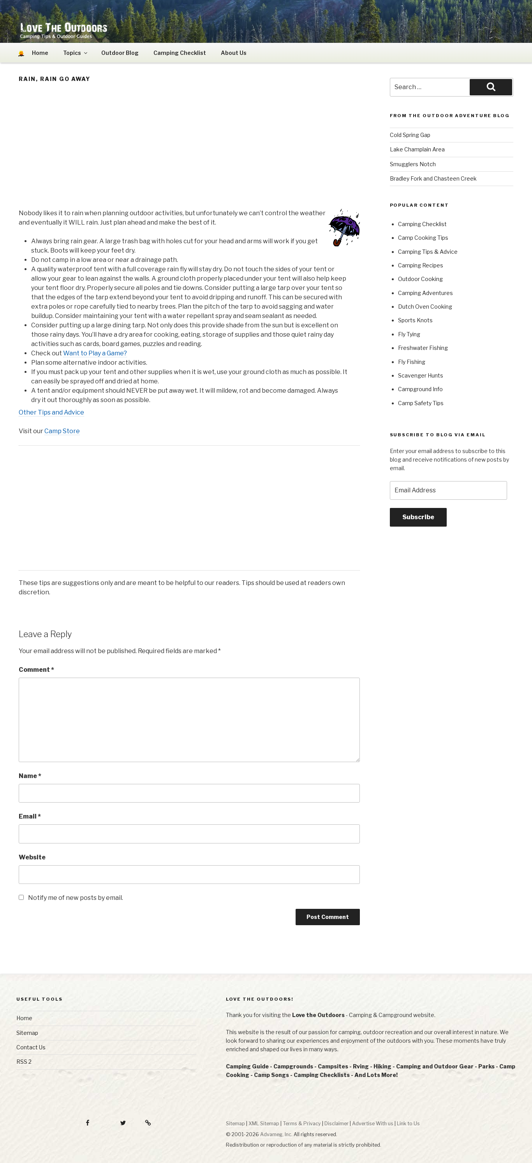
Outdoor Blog (120, 52)
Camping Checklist (179, 52)
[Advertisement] (189, 147)
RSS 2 (24, 1061)
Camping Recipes (420, 265)
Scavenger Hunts (420, 375)
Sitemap (27, 1032)
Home (24, 1018)
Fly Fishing (411, 361)
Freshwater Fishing (423, 347)
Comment (36, 669)
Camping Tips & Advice (428, 251)
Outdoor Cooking (420, 279)
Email (30, 816)
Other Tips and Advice (51, 412)
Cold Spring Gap (410, 135)
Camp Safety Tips (421, 403)
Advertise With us (372, 1123)
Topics (75, 52)
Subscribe (418, 517)
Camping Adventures (425, 293)
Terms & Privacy (302, 1123)
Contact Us (31, 1047)
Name (30, 776)
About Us (234, 52)
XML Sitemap (263, 1123)
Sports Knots (415, 320)
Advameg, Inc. (276, 1134)
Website (32, 857)
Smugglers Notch (413, 164)
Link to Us (408, 1123)
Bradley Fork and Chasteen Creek (433, 178)
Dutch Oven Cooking (425, 306)
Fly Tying (409, 334)
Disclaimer (336, 1123)
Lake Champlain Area (417, 149)
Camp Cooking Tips (423, 237)
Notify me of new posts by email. (75, 897)
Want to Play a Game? (95, 353)
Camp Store (62, 431)
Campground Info (420, 389)
